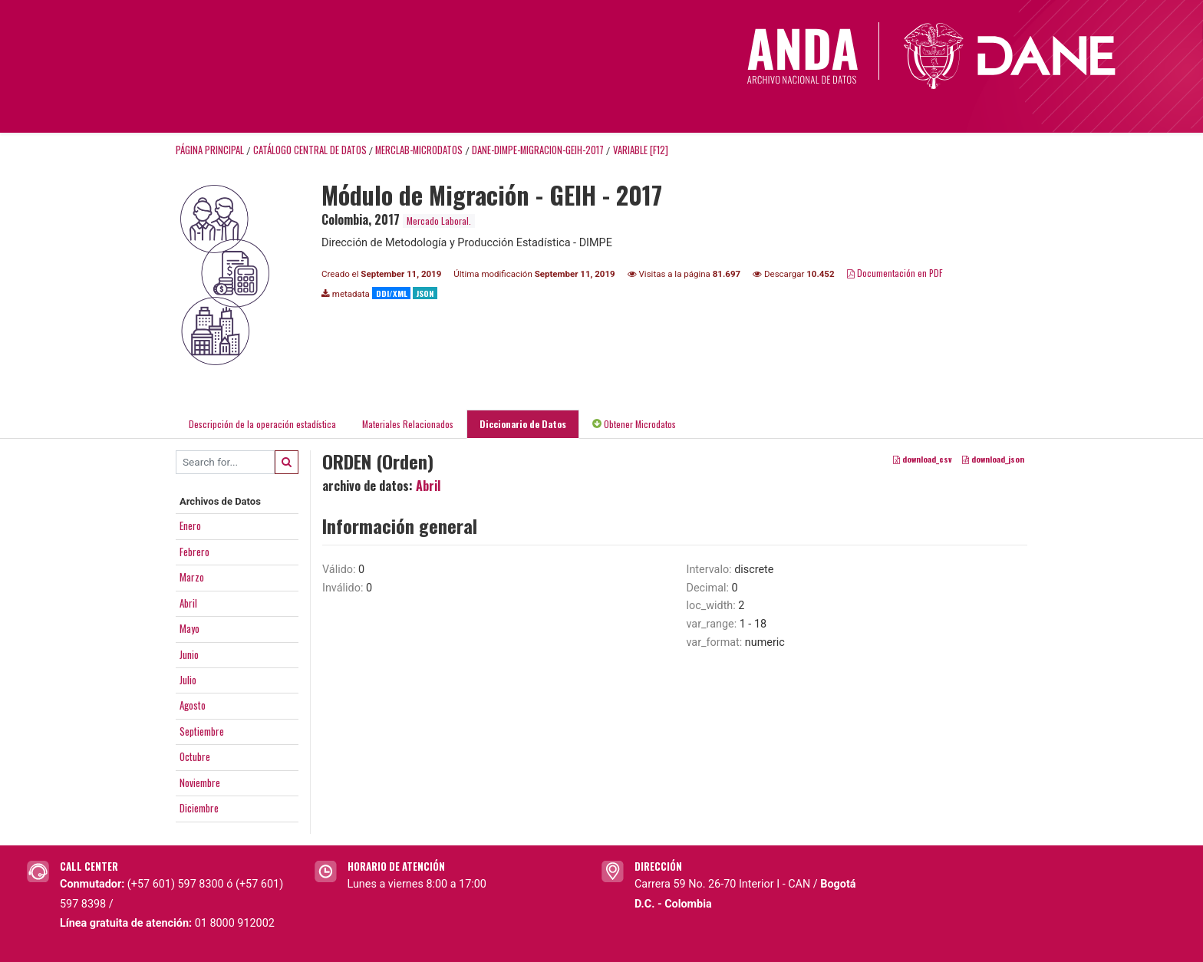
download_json (993, 459)
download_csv (922, 459)
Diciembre (199, 807)
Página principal (210, 150)
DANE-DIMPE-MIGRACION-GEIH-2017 (538, 150)
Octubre (195, 756)
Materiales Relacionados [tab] (407, 423)
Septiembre (202, 731)
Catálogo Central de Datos (310, 150)
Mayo (189, 628)
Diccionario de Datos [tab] (523, 423)
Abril (188, 603)
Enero (190, 525)
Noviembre (200, 782)
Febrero (194, 551)
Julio (188, 679)
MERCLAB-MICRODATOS (419, 150)
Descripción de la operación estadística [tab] (262, 423)
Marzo (192, 577)
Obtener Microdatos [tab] (634, 423)
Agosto (193, 705)
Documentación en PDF (895, 272)
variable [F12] (640, 150)
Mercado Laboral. (439, 220)
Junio (189, 654)
